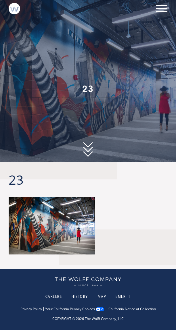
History (80, 296)
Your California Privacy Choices (70, 309)
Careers (53, 296)
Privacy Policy (31, 309)
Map (102, 296)
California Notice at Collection (132, 309)
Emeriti (123, 296)
